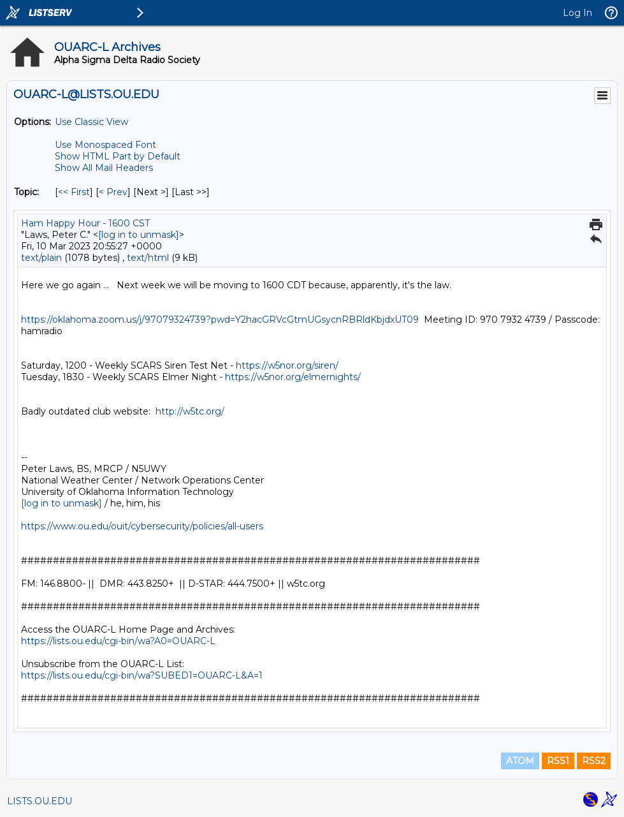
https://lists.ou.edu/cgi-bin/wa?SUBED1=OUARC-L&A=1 (142, 675)
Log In (577, 12)
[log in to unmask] (138, 234)
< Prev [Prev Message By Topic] (113, 192)
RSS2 (594, 761)
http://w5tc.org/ (190, 411)
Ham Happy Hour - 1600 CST (85, 223)
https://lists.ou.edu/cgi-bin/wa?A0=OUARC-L (118, 641)
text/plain (41, 257)
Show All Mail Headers (104, 167)
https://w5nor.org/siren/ (287, 365)
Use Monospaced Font (105, 145)
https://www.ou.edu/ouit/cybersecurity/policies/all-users (142, 526)
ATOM (520, 761)
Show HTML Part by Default (117, 156)
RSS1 (558, 761)
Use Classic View (91, 122)
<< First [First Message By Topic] (74, 192)
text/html (148, 257)
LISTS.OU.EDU (39, 801)
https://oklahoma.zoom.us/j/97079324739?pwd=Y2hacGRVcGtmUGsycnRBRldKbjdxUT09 (220, 319)
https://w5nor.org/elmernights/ (293, 377)
